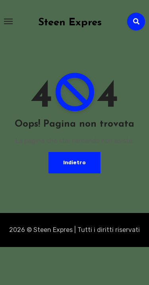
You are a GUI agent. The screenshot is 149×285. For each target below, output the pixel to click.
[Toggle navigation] (8, 21)
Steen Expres (70, 22)
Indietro (74, 162)
